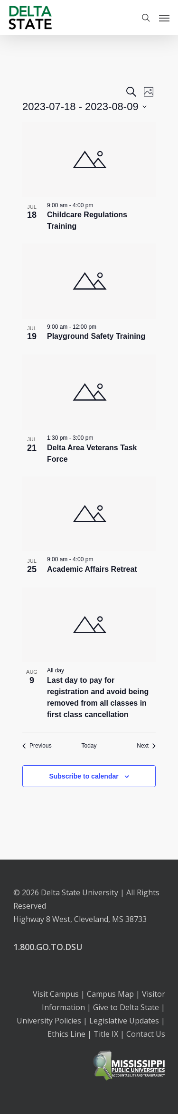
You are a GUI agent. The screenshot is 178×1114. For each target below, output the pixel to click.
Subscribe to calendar (83, 776)
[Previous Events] (37, 746)
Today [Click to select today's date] (88, 745)
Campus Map (110, 994)
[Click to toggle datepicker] (84, 106)
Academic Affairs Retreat (92, 569)
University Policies (49, 1020)
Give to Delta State (126, 1007)
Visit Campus (56, 994)
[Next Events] (146, 746)
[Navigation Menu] (164, 17)
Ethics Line (66, 1034)
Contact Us (145, 1034)
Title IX (106, 1034)
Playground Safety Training (96, 336)
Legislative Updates (124, 1020)
